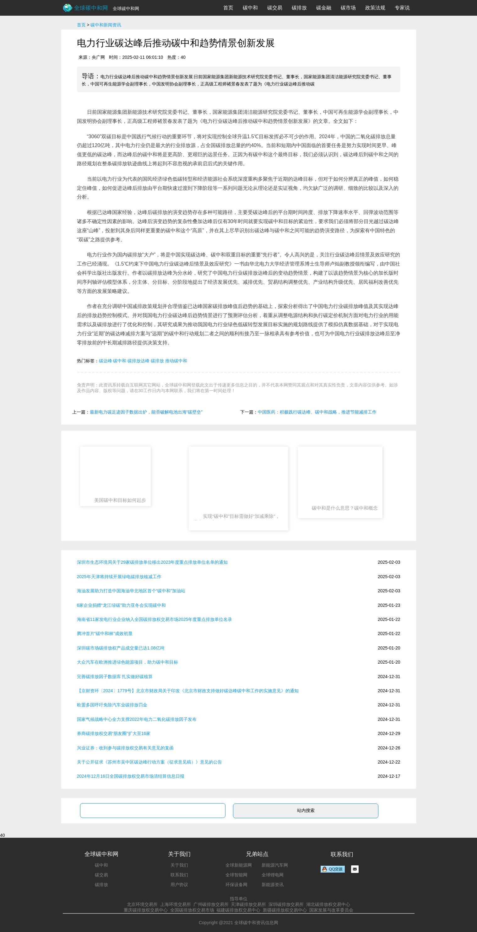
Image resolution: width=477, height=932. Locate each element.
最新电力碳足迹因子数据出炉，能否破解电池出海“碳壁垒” (146, 411)
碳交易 (274, 7)
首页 (228, 7)
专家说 (402, 7)
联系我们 (179, 874)
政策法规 (375, 7)
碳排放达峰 (138, 360)
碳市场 (348, 7)
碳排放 (299, 7)
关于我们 (179, 865)
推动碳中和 (176, 360)
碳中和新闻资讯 (105, 24)
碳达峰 (105, 360)
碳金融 (323, 7)
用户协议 (179, 884)
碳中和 (250, 7)
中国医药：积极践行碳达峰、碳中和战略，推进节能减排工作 (317, 411)
